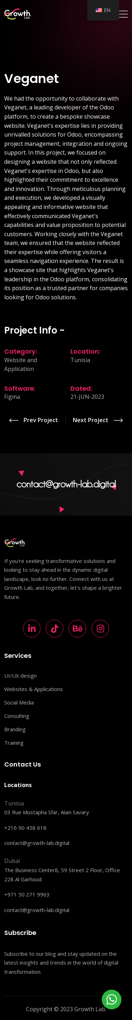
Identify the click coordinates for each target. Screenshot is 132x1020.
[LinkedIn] (31, 628)
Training (14, 742)
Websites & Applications (33, 688)
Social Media (19, 702)
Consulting (16, 715)
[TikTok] (54, 628)
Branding (15, 729)
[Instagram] (100, 628)
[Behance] (77, 628)
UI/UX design (20, 675)
